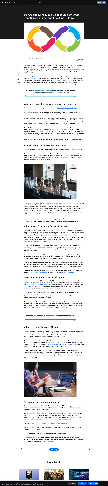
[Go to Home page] (6, 2)
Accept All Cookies (93, 483)
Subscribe (80, 59)
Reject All (82, 483)
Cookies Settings (72, 483)
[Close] (105, 483)
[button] (16, 2)
